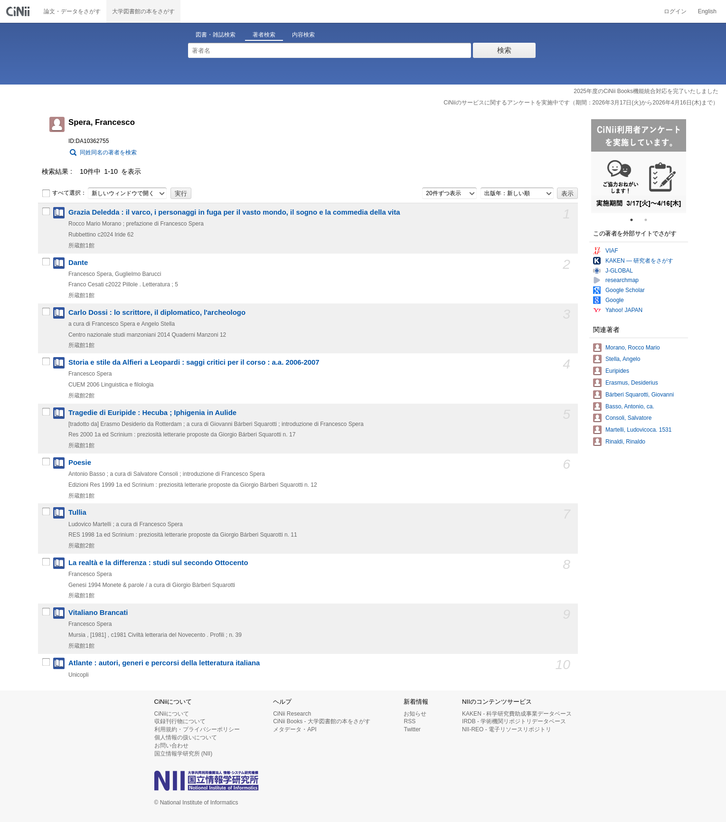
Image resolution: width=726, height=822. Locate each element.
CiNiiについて (171, 713)
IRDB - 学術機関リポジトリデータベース (514, 721)
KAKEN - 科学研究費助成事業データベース (517, 713)
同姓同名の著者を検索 (108, 152)
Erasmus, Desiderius (631, 382)
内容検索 (303, 34)
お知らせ (415, 713)
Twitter (412, 729)
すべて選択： (64, 193)
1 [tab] (635, 220)
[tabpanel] (638, 166)
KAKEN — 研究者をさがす (639, 260)
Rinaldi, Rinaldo (625, 441)
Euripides (617, 371)
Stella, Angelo (622, 359)
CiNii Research (292, 713)
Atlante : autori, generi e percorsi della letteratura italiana (164, 663)
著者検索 (264, 34)
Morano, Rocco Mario (632, 347)
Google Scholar (625, 290)
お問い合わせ (171, 745)
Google (614, 300)
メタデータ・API (294, 729)
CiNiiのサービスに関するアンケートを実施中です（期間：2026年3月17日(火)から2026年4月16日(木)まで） (580, 102)
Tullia (77, 512)
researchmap (622, 280)
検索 (504, 50)
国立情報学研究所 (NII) (183, 753)
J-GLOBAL (619, 270)
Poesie (79, 462)
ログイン (675, 11)
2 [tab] (649, 220)
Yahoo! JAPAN (623, 310)
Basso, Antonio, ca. (629, 406)
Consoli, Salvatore (628, 418)
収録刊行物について (180, 721)
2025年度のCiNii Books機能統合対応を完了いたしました (646, 91)
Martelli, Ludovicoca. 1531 (638, 429)
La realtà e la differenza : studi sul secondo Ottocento (158, 563)
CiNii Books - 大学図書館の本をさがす (321, 721)
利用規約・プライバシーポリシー (197, 729)
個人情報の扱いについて (185, 737)
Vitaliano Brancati (98, 612)
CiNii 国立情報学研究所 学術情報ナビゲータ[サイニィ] (19, 11)
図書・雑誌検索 (216, 34)
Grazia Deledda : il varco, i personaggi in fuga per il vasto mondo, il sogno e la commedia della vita (234, 212)
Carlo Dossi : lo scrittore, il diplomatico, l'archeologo (156, 312)
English (707, 11)
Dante (78, 262)
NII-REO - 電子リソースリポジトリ (506, 729)
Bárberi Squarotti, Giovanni (639, 394)
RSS (409, 721)
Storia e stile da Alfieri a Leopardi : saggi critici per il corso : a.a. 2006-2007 (194, 362)
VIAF (611, 250)
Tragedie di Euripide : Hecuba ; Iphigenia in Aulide (152, 412)
